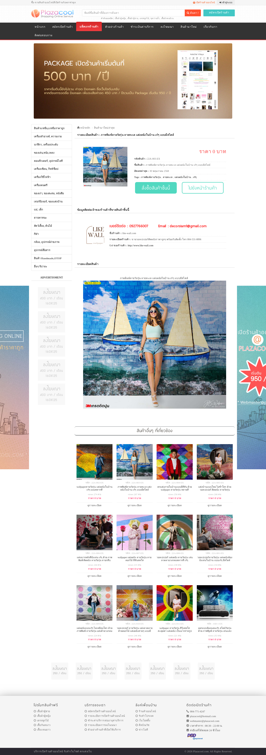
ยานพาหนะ (40, 217)
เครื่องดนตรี (41, 185)
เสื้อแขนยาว (42, 729)
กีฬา (36, 234)
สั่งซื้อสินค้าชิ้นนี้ (156, 187)
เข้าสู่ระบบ (226, 2)
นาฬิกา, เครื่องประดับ (46, 144)
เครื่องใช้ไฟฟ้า (42, 177)
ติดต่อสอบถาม (43, 35)
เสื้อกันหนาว (42, 725)
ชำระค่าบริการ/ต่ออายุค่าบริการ (104, 720)
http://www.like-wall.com (140, 245)
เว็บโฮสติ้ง (143, 720)
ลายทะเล (168, 177)
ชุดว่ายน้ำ (155, 18)
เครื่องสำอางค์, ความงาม (48, 136)
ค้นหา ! (193, 12)
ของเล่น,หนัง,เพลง (44, 152)
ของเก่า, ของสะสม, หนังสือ (49, 193)
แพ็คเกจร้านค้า (89, 26)
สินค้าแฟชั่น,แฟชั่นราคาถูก (49, 128)
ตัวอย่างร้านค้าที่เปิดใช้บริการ (103, 729)
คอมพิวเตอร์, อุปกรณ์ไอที (48, 161)
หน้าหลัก (83, 127)
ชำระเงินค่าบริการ (142, 26)
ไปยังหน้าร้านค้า (203, 187)
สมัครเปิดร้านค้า (219, 12)
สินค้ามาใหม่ (188, 26)
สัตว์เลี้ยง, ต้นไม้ (43, 226)
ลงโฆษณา (167, 26)
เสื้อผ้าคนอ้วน (167, 18)
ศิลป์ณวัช (142, 725)
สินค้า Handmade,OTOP (48, 258)
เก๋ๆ (195, 177)
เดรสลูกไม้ (144, 18)
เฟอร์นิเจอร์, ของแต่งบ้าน (48, 201)
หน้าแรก (40, 26)
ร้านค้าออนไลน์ (146, 711)
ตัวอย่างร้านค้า (114, 26)
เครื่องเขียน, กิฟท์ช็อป (46, 169)
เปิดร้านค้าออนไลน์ (204, 2)
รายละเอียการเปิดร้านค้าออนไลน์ (105, 716)
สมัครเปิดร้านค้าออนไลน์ (100, 711)
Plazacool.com (201, 751)
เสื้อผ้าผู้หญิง (120, 18)
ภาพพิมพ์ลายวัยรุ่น (151, 177)
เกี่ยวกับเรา (210, 26)
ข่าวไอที (142, 729)
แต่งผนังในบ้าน (183, 177)
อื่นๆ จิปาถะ (40, 266)
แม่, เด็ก (38, 209)
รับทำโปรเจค (145, 716)
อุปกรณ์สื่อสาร (42, 250)
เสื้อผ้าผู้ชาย (132, 18)
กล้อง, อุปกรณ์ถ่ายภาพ (47, 242)
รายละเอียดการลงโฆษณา (101, 725)
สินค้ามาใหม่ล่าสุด (104, 127)
